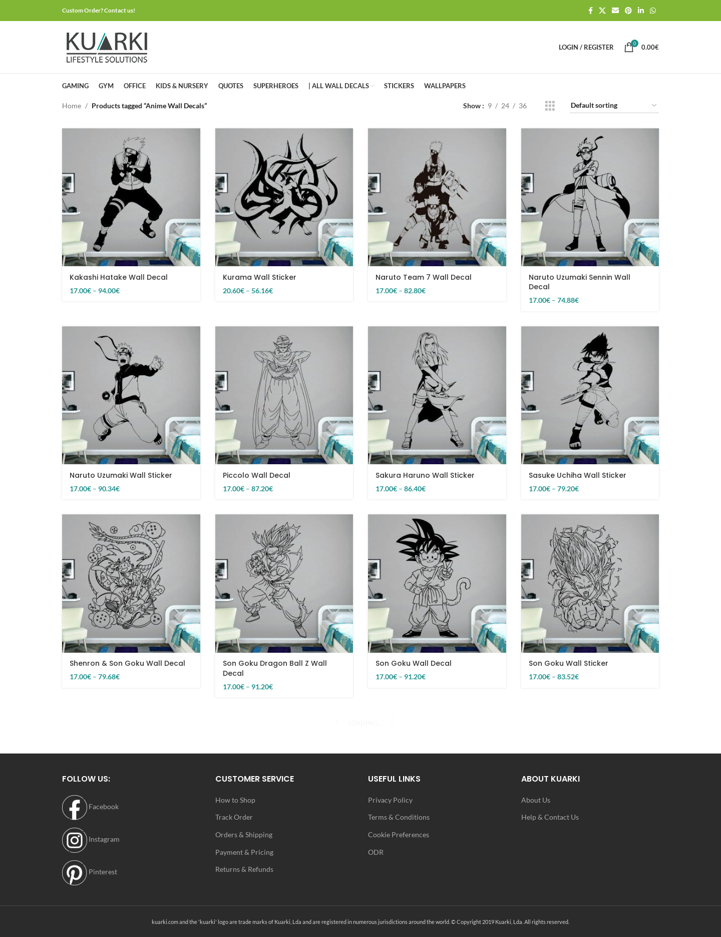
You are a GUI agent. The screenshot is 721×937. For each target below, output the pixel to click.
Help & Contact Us (550, 817)
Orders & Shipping (243, 834)
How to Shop (235, 800)
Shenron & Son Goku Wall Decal (127, 663)
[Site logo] (107, 46)
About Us (535, 800)
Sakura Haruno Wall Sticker (425, 475)
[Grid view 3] (550, 106)
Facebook (90, 806)
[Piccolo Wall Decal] (284, 395)
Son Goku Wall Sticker (568, 663)
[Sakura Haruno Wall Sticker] (437, 395)
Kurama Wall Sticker (259, 277)
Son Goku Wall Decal (414, 663)
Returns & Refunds (244, 869)
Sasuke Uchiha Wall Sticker (577, 475)
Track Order (234, 817)
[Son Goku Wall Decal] (437, 583)
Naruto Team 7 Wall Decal (424, 277)
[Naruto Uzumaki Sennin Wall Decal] (590, 197)
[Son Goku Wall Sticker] (590, 583)
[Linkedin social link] (641, 11)
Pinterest (89, 871)
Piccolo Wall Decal (256, 475)
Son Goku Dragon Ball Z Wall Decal (275, 668)
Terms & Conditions (399, 817)
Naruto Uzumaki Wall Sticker (121, 475)
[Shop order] (614, 106)
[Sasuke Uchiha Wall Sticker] (590, 395)
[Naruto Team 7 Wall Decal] (437, 197)
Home (71, 105)
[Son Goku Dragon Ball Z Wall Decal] (284, 583)
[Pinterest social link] (628, 11)
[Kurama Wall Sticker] (284, 197)
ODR (376, 852)
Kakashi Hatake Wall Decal (119, 277)
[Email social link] (615, 11)
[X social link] (602, 11)
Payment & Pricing (244, 852)
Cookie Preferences (398, 834)
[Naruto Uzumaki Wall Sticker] (131, 395)
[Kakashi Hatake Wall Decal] (131, 197)
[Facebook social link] (590, 11)
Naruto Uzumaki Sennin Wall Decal (579, 282)
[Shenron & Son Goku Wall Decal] (131, 583)
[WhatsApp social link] (653, 11)
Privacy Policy (390, 800)
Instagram (91, 839)
